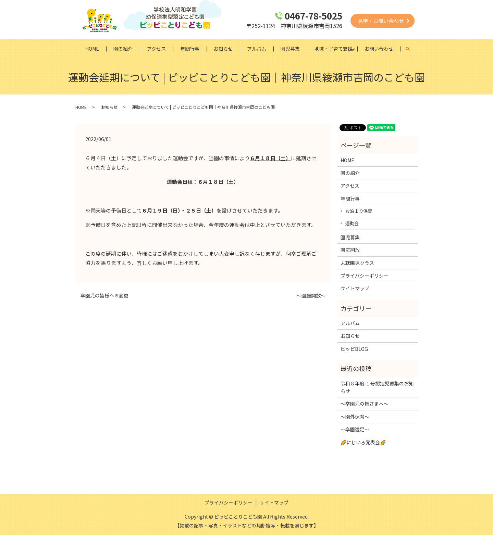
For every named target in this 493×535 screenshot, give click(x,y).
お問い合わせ (379, 48)
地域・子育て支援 (334, 48)
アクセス (156, 48)
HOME (92, 48)
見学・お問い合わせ (381, 20)
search (411, 49)
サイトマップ (355, 288)
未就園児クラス (357, 262)
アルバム (257, 48)
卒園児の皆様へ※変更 (104, 296)
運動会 (352, 223)
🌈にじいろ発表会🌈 (363, 442)
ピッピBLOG (354, 349)
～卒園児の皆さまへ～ (365, 403)
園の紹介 (123, 48)
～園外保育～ (355, 416)
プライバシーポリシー (365, 275)
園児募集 (290, 48)
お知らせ (223, 48)
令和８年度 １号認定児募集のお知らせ (377, 387)
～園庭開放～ (311, 296)
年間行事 (189, 48)
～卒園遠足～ (355, 429)
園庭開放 (350, 250)
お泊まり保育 (358, 210)
